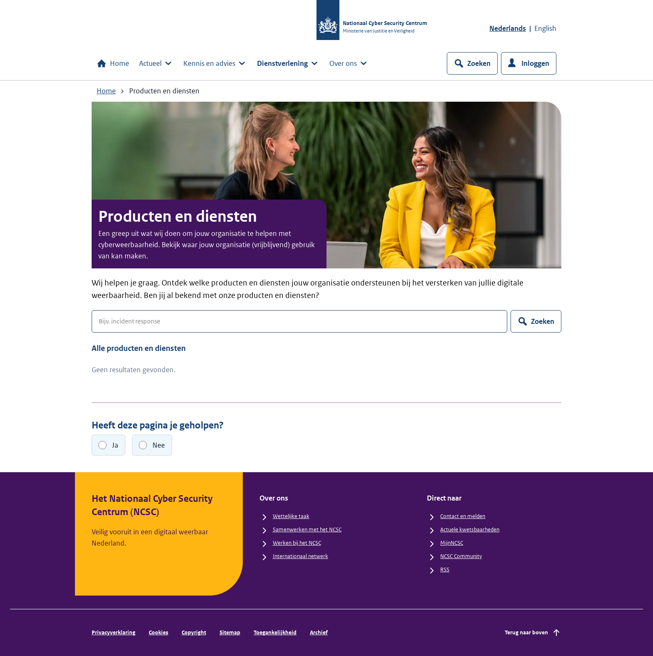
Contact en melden (462, 516)
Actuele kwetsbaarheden (469, 529)
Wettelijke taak (291, 516)
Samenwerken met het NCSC (307, 529)
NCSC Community (461, 556)
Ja (115, 445)
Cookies (158, 632)
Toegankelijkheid (275, 632)
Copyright (194, 632)
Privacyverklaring (113, 632)
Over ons (349, 63)
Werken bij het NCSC (297, 542)
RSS (444, 569)
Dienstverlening (288, 63)
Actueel (156, 63)
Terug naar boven (533, 633)
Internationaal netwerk (300, 556)
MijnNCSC (451, 542)
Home (113, 63)
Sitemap (229, 632)
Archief (319, 632)
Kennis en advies (215, 63)
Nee (158, 445)
